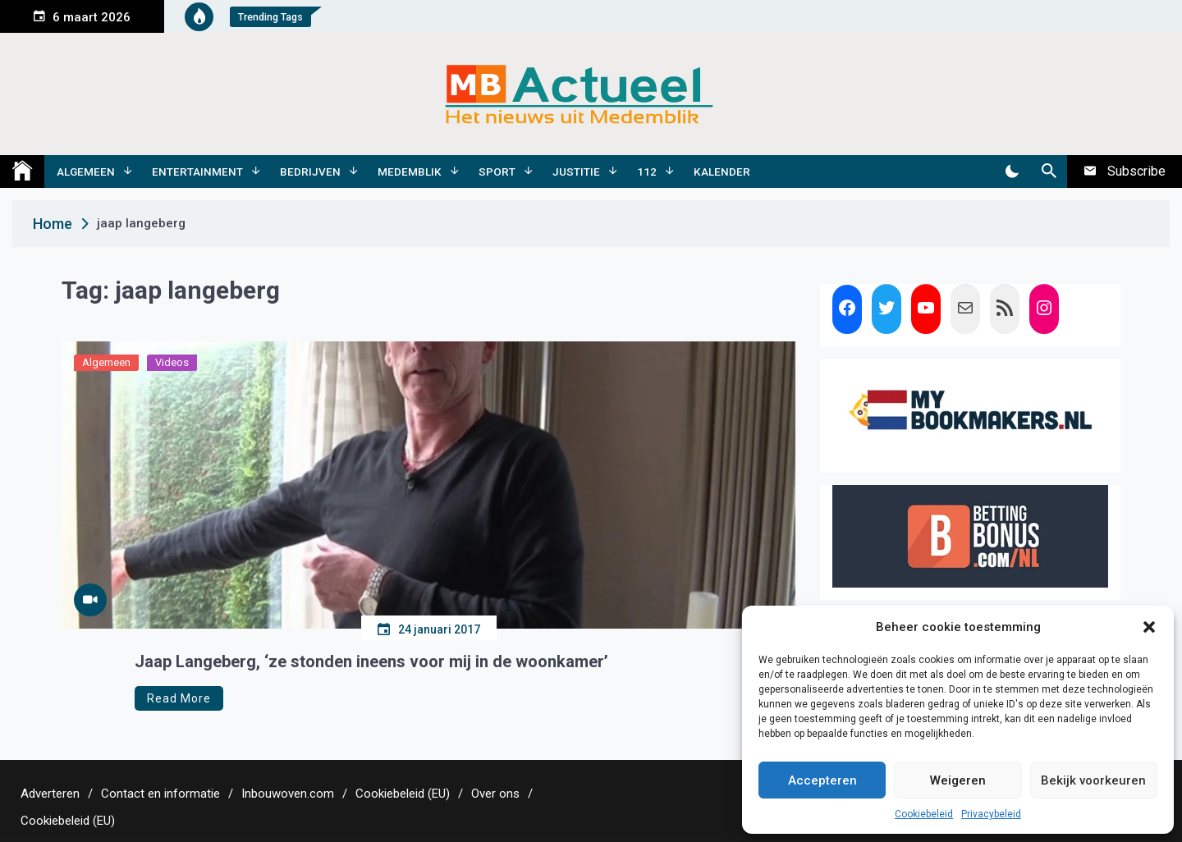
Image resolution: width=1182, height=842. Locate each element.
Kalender (722, 171)
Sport (497, 171)
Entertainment (197, 171)
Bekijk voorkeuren (1093, 780)
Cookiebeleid (924, 814)
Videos (172, 362)
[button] (1149, 627)
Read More (179, 698)
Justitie (576, 171)
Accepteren (822, 780)
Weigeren (958, 780)
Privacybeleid (991, 814)
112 (647, 171)
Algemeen (86, 171)
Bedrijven (310, 171)
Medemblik (410, 171)
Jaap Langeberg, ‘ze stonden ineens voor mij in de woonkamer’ (371, 661)
